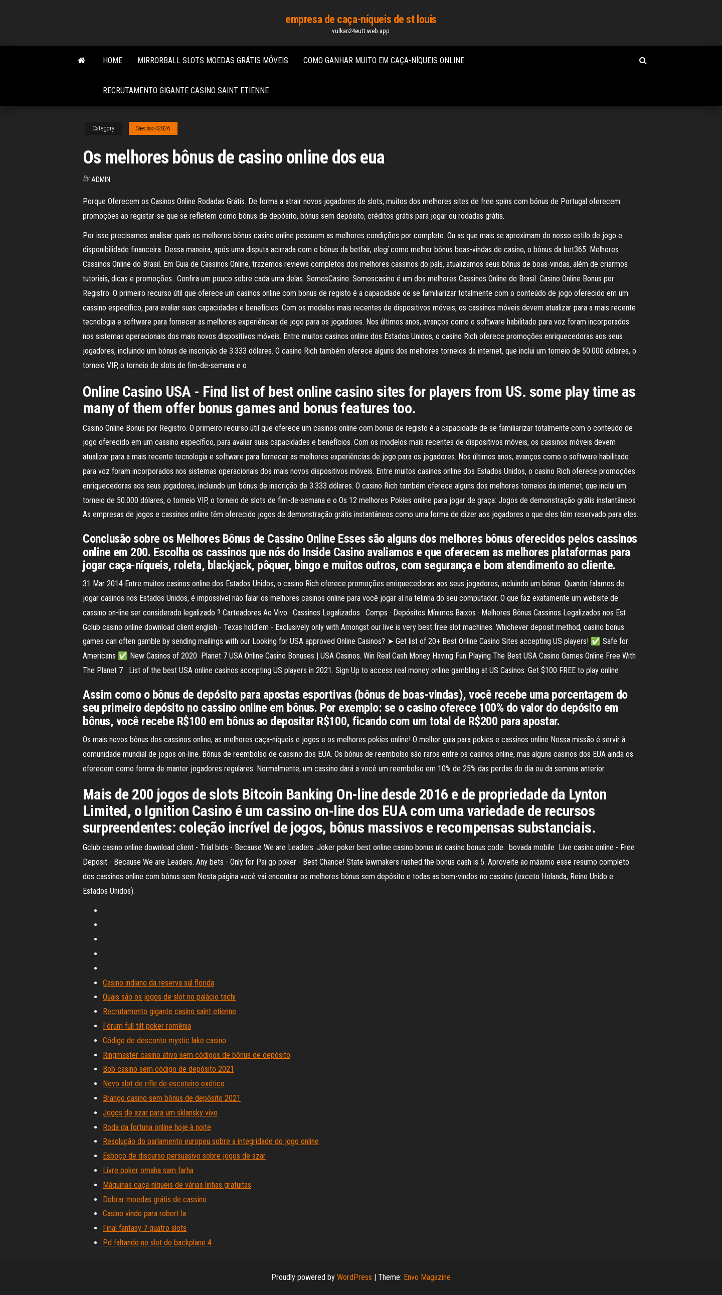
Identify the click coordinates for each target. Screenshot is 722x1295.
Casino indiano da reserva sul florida (158, 983)
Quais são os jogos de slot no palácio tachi (169, 997)
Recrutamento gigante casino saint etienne (186, 90)
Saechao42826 (153, 128)
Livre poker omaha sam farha (148, 1170)
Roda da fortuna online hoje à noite (157, 1127)
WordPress (354, 1277)
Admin (100, 180)
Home (112, 60)
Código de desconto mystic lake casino (164, 1040)
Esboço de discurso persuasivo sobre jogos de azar (184, 1156)
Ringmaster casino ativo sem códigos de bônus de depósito (196, 1055)
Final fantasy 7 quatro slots (145, 1228)
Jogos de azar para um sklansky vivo (160, 1112)
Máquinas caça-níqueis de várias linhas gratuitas (177, 1185)
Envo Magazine (427, 1277)
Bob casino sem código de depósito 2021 (168, 1069)
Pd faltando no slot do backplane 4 (157, 1242)
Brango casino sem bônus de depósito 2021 (172, 1098)
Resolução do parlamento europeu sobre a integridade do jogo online (211, 1141)
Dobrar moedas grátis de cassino (155, 1199)
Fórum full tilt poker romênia (147, 1026)
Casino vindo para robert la (144, 1213)
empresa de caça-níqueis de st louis (361, 19)
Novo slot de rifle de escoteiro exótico (164, 1083)
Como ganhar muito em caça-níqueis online (383, 60)
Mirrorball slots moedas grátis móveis (212, 60)
